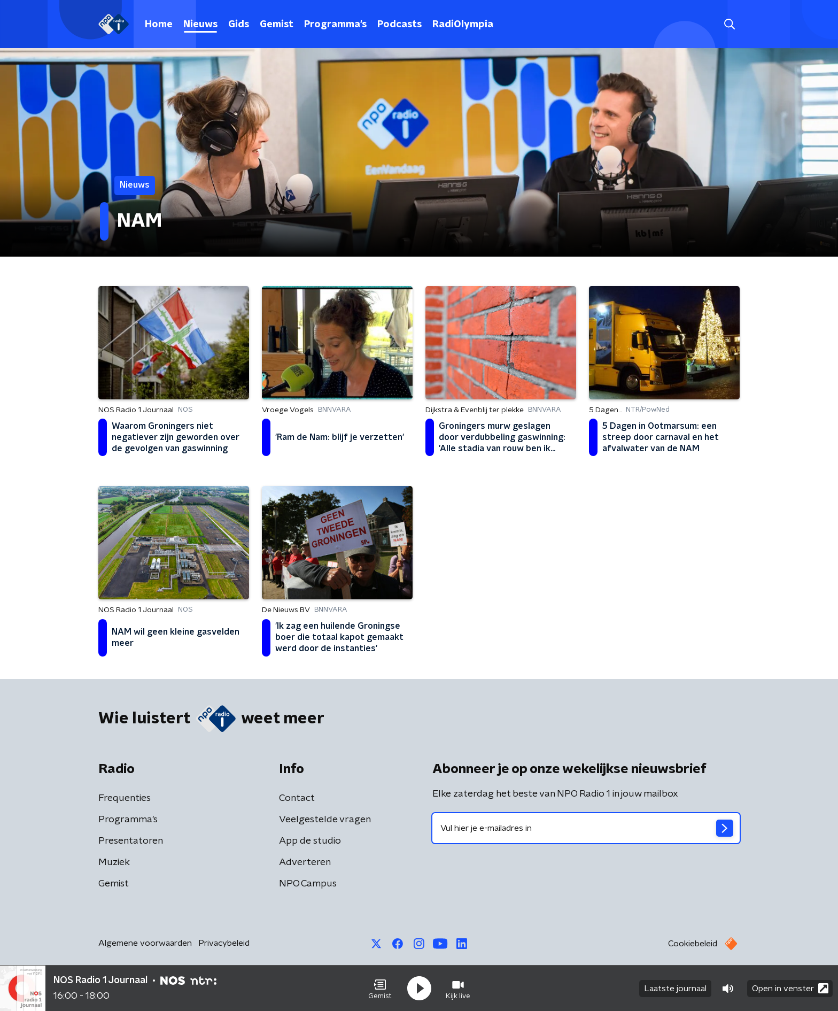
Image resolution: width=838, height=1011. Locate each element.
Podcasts (399, 24)
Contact (297, 798)
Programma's (335, 24)
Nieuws (200, 24)
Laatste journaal (675, 988)
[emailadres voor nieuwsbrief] (586, 828)
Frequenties (124, 798)
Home (159, 24)
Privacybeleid (224, 943)
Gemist (276, 24)
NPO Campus (308, 884)
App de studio (310, 841)
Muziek (114, 862)
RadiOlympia (462, 24)
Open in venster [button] (790, 988)
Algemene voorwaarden (145, 943)
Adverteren (305, 862)
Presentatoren (130, 841)
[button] (380, 988)
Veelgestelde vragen (325, 819)
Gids (238, 24)
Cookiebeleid (692, 943)
